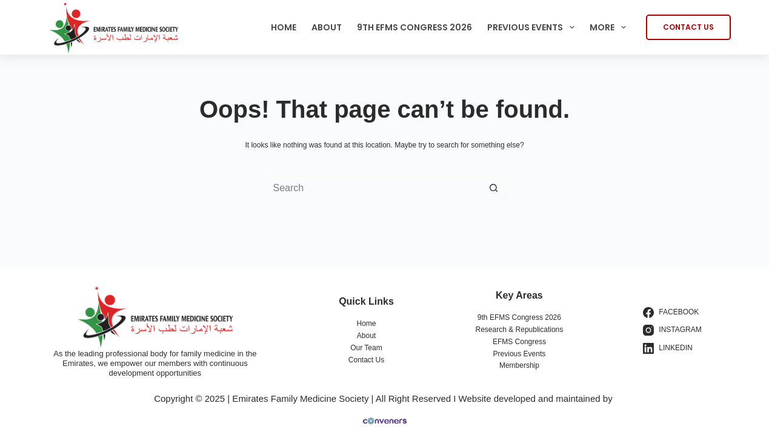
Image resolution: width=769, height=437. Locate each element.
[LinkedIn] (672, 348)
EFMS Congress (519, 341)
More (610, 27)
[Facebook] (672, 313)
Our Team (366, 348)
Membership (519, 365)
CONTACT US (688, 27)
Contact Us (366, 360)
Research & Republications (520, 329)
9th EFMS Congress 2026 (414, 27)
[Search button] (494, 188)
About (326, 27)
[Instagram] (672, 330)
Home (283, 27)
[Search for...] (373, 188)
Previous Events (533, 27)
